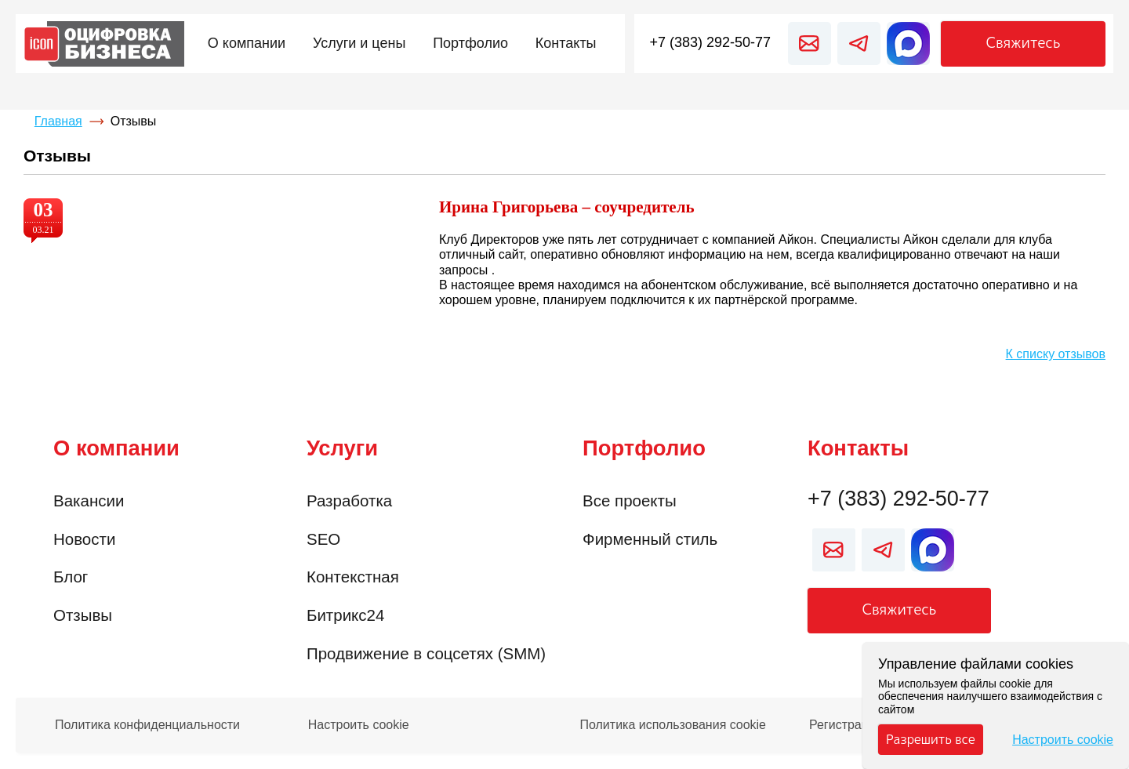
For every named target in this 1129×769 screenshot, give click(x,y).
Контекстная (353, 577)
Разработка (349, 501)
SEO (323, 539)
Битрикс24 (345, 615)
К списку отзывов (1055, 354)
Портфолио (644, 448)
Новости (84, 539)
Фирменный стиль (650, 539)
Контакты (858, 448)
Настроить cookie (358, 725)
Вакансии (88, 501)
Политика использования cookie (672, 725)
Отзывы (82, 615)
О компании (116, 448)
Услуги (342, 448)
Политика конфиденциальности (147, 725)
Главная (58, 121)
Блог (70, 577)
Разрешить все (930, 739)
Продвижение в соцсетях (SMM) (426, 653)
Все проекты (630, 501)
